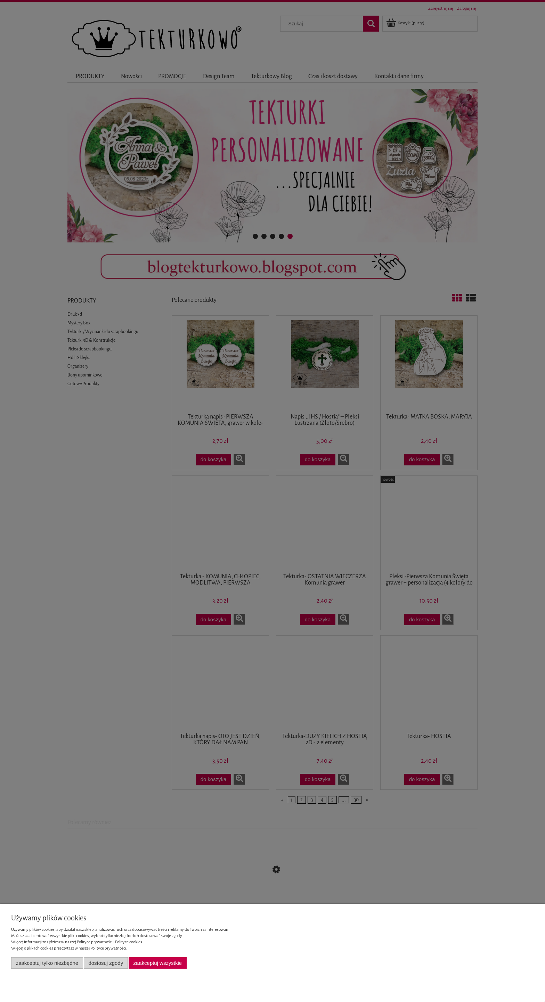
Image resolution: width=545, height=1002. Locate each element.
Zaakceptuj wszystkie (157, 963)
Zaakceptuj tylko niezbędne (47, 963)
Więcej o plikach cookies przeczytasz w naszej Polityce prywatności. (69, 948)
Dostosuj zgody (105, 963)
